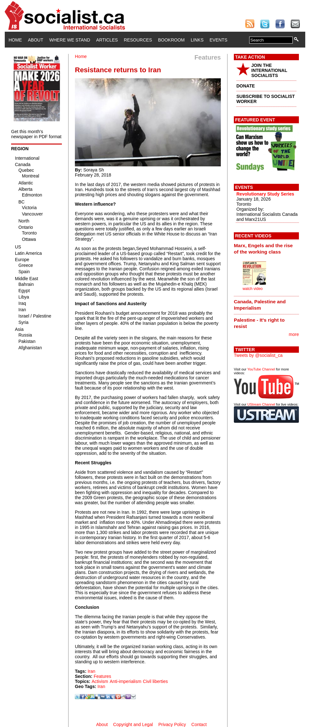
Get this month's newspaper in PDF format (36, 134)
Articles (107, 39)
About (35, 39)
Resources (138, 39)
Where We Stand (69, 39)
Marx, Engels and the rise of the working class (263, 248)
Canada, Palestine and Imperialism (260, 305)
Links (197, 39)
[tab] (266, 248)
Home (15, 39)
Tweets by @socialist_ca (258, 355)
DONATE (245, 85)
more (294, 334)
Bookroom (171, 39)
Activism (100, 681)
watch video (252, 288)
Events (218, 39)
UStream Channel (261, 404)
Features (102, 676)
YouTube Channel (261, 369)
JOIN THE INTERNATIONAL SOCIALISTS (269, 70)
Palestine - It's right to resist (259, 323)
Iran (91, 671)
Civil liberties (155, 681)
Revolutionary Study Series (265, 193)
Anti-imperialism (126, 681)
